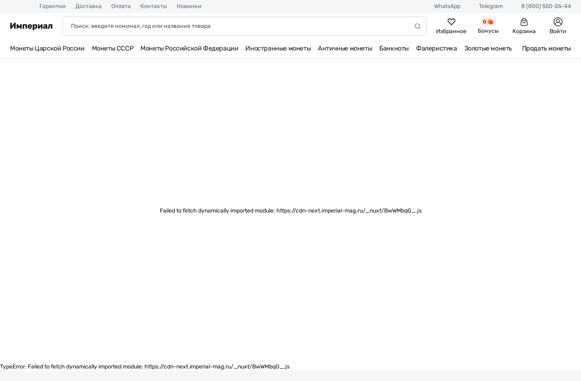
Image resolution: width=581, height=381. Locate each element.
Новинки (189, 6)
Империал (31, 26)
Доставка (88, 6)
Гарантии (53, 6)
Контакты (153, 6)
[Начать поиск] (417, 26)
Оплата (121, 6)
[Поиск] (244, 26)
